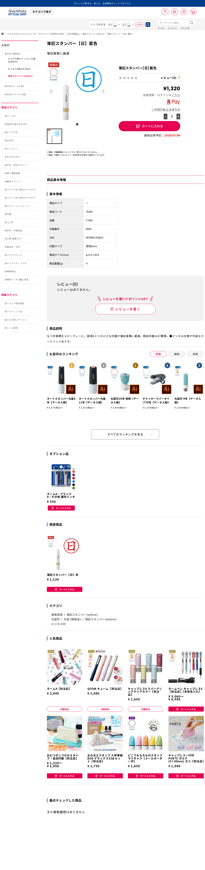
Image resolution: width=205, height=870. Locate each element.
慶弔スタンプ (13, 181)
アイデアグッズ (14, 255)
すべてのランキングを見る (125, 434)
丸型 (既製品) (75, 33)
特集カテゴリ (9, 295)
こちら (176, 95)
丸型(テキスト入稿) (16, 94)
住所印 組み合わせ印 (17, 124)
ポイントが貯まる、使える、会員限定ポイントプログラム (102, 3)
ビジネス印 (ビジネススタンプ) (23, 33)
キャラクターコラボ (17, 263)
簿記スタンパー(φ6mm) (95, 33)
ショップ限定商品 (15, 303)
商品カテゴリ (9, 107)
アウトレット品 (14, 311)
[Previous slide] (51, 91)
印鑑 (9, 214)
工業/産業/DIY (14, 238)
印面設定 (64, 709)
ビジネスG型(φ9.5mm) (19, 68)
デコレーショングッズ (18, 206)
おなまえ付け (13, 156)
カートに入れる (61, 508)
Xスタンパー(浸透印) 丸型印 (53, 33)
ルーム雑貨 (12, 327)
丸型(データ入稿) (15, 86)
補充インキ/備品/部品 (18, 279)
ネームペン (12, 148)
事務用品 (11, 271)
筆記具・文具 (13, 246)
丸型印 (5, 45)
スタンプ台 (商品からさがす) (21, 189)
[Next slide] (103, 91)
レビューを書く (127, 309)
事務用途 (57, 615)
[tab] (77, 124)
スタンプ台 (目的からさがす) (21, 197)
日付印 (10, 140)
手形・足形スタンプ (17, 165)
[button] (54, 136)
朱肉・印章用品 (14, 230)
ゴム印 (10, 222)
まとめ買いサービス (17, 319)
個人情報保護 (13, 173)
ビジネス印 (12, 132)
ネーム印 (11, 115)
